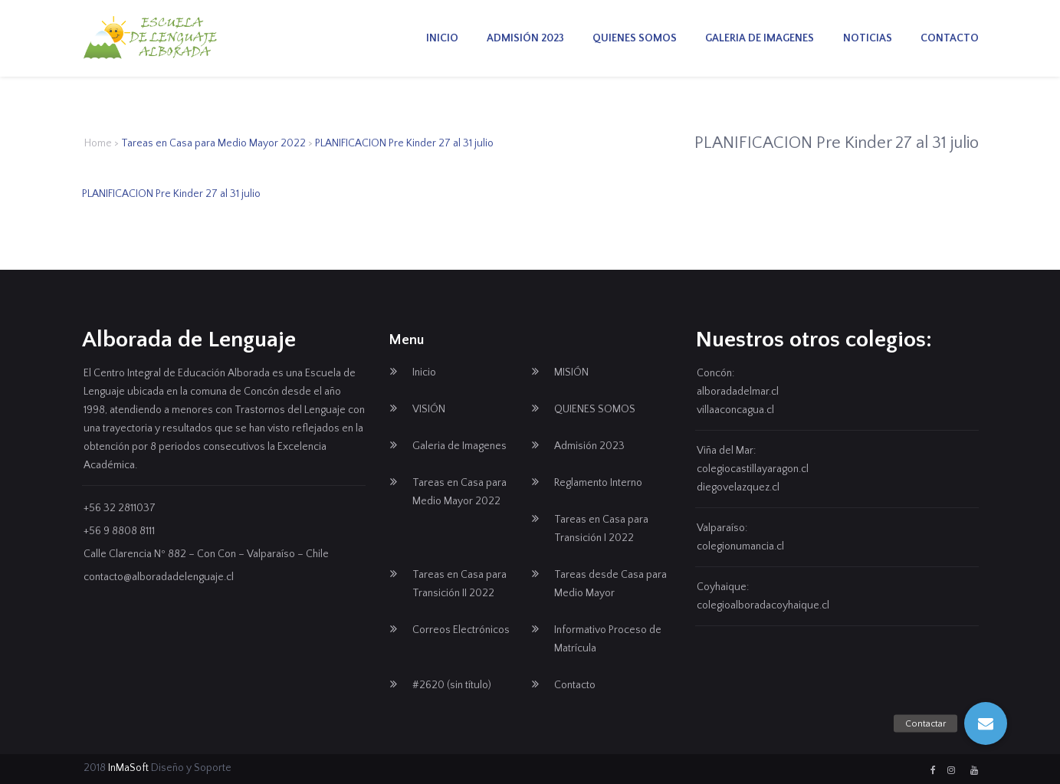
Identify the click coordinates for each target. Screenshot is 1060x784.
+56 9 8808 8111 (119, 531)
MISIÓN (571, 372)
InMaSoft (128, 768)
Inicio (442, 38)
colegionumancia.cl (740, 546)
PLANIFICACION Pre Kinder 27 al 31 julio (171, 194)
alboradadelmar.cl (738, 391)
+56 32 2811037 (120, 508)
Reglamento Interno (598, 483)
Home (98, 143)
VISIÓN (428, 409)
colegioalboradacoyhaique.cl (763, 605)
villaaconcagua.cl (735, 410)
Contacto (950, 38)
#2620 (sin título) (451, 685)
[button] (985, 723)
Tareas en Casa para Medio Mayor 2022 (213, 143)
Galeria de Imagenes (759, 38)
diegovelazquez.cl (738, 487)
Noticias (867, 38)
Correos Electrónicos (461, 630)
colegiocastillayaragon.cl (753, 469)
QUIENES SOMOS (634, 38)
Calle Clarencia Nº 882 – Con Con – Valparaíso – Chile (206, 554)
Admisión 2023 (525, 38)
